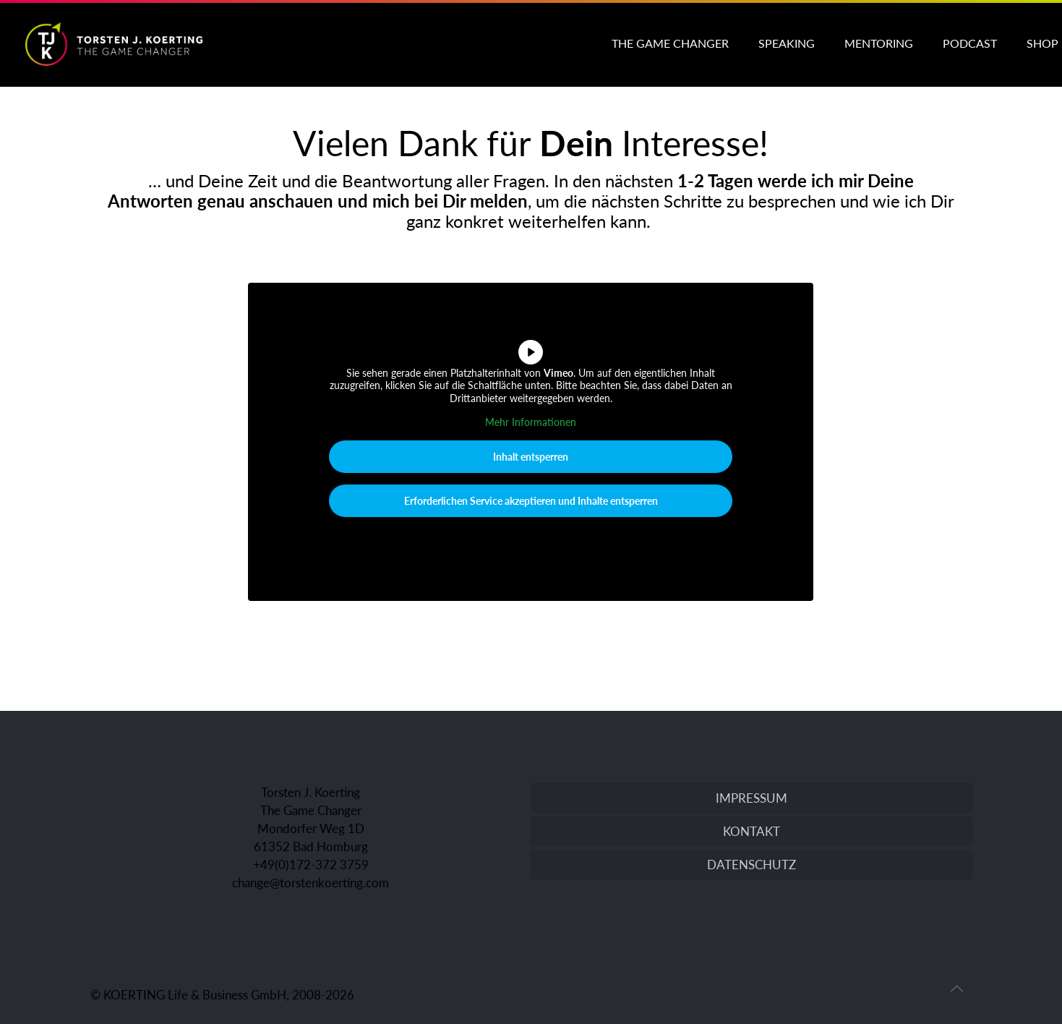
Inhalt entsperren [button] (530, 457)
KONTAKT (751, 831)
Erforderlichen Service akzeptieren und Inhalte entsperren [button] (531, 501)
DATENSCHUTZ (751, 864)
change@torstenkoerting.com (310, 882)
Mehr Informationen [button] (530, 423)
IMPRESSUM (751, 798)
